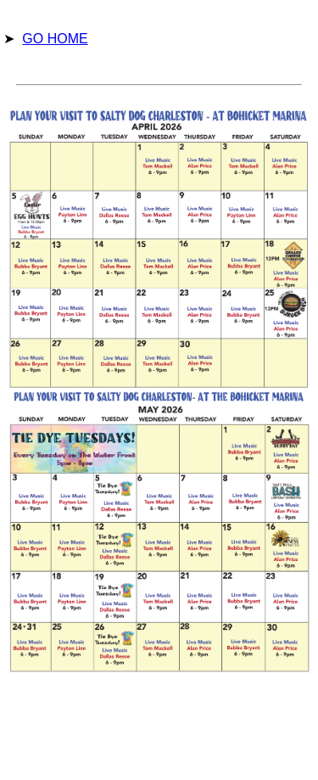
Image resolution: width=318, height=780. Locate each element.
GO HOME (54, 38)
